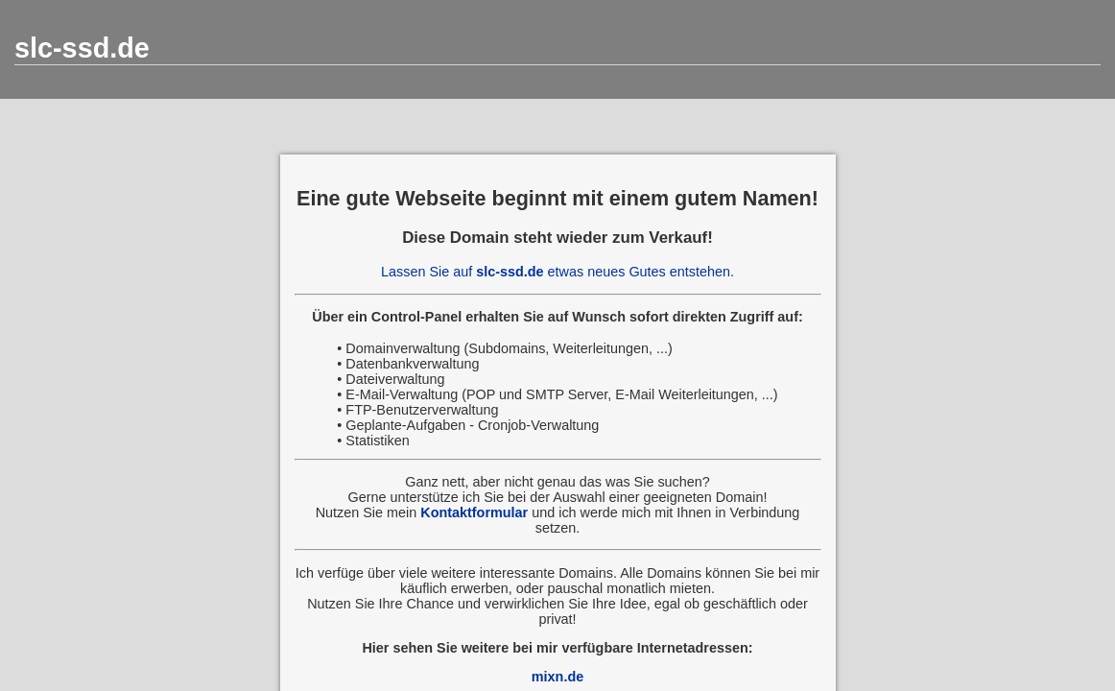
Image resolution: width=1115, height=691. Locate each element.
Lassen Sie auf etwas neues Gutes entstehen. (557, 271)
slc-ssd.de (82, 48)
